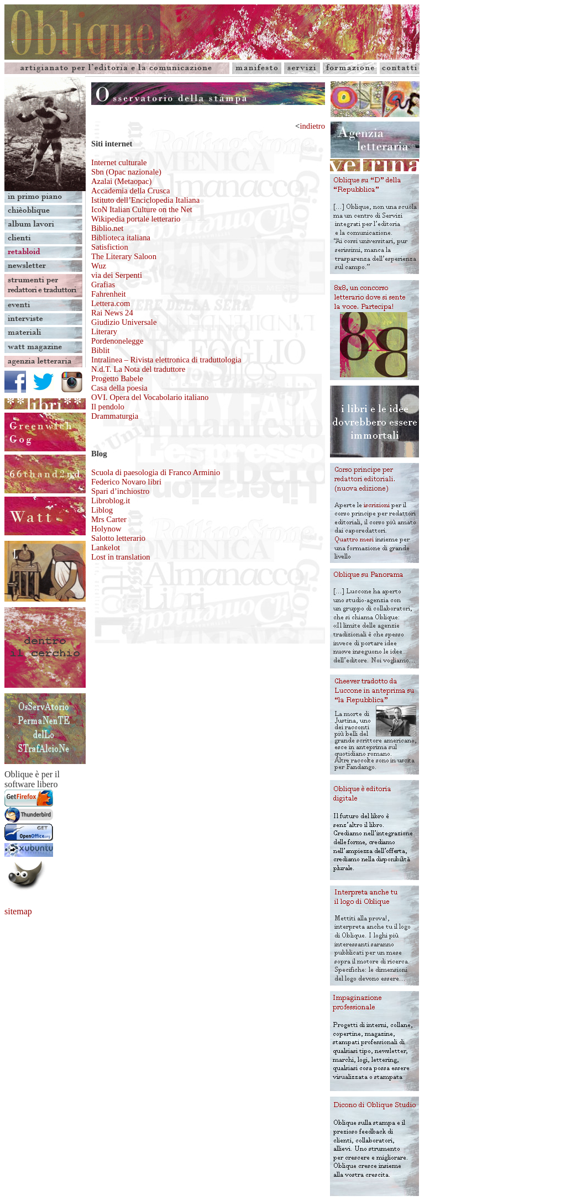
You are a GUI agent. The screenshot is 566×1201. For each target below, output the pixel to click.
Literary (104, 331)
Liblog (102, 509)
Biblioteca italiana (120, 237)
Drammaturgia (114, 416)
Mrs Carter (109, 519)
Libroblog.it (110, 500)
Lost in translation (120, 556)
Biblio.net (107, 228)
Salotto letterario (118, 538)
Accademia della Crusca (130, 190)
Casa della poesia (119, 387)
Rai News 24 (112, 312)
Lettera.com (110, 303)
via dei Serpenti (116, 275)
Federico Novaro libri (126, 481)
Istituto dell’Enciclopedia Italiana (145, 200)
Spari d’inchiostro (120, 491)
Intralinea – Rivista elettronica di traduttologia (166, 359)
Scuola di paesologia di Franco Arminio (155, 472)
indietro (312, 126)
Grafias (103, 284)
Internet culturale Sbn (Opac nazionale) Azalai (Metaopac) (126, 172)
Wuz (98, 265)
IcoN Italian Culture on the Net (141, 209)
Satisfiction (109, 247)
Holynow (106, 528)
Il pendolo (107, 406)
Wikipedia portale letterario (135, 218)
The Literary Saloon (123, 256)
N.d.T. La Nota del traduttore (138, 369)
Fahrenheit (108, 293)
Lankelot (105, 547)
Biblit (100, 350)
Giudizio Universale (123, 322)
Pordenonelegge (117, 340)
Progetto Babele (117, 378)
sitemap (18, 911)
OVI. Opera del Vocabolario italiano (149, 397)
